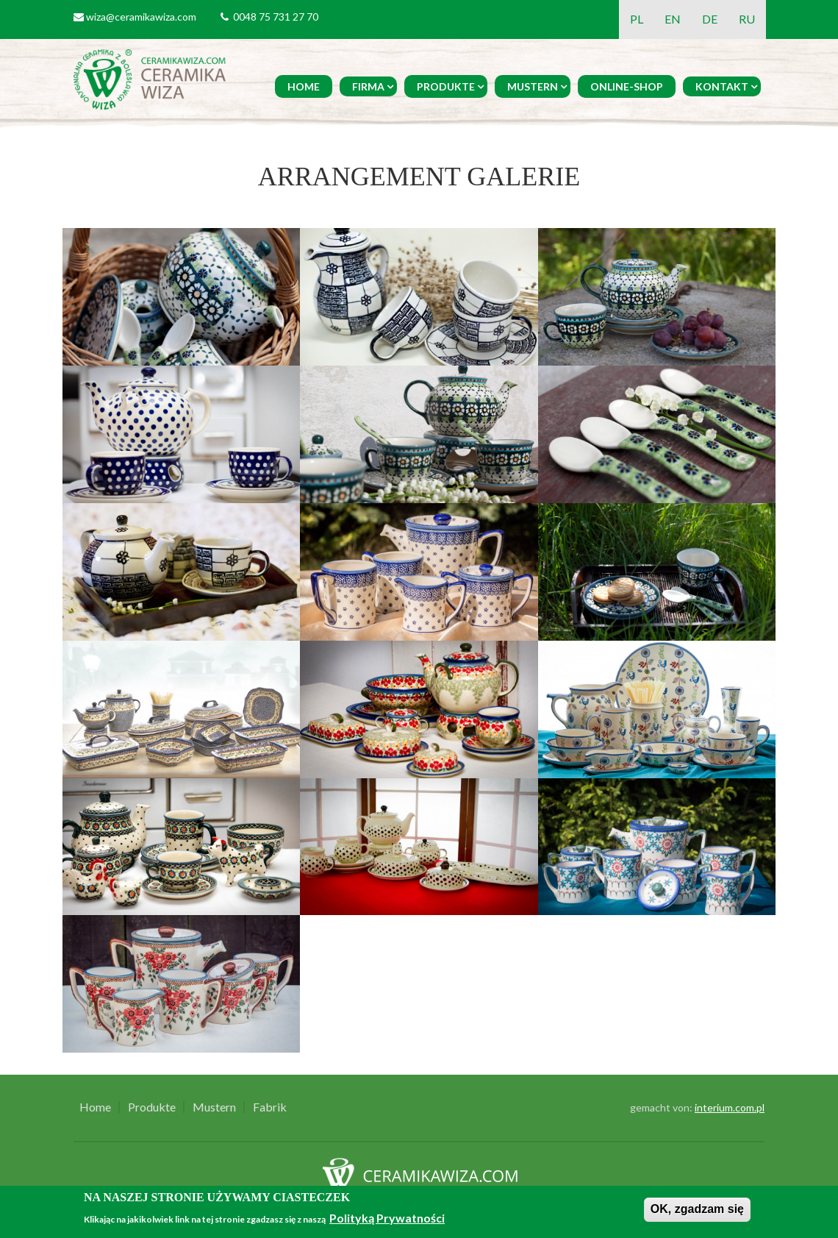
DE (709, 19)
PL (636, 19)
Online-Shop (626, 86)
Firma (368, 86)
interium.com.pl (729, 1107)
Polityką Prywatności (387, 1218)
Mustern (532, 86)
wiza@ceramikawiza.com (141, 16)
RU (747, 19)
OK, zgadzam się (697, 1209)
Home (303, 86)
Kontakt (721, 86)
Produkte (446, 86)
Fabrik (270, 1107)
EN (673, 19)
